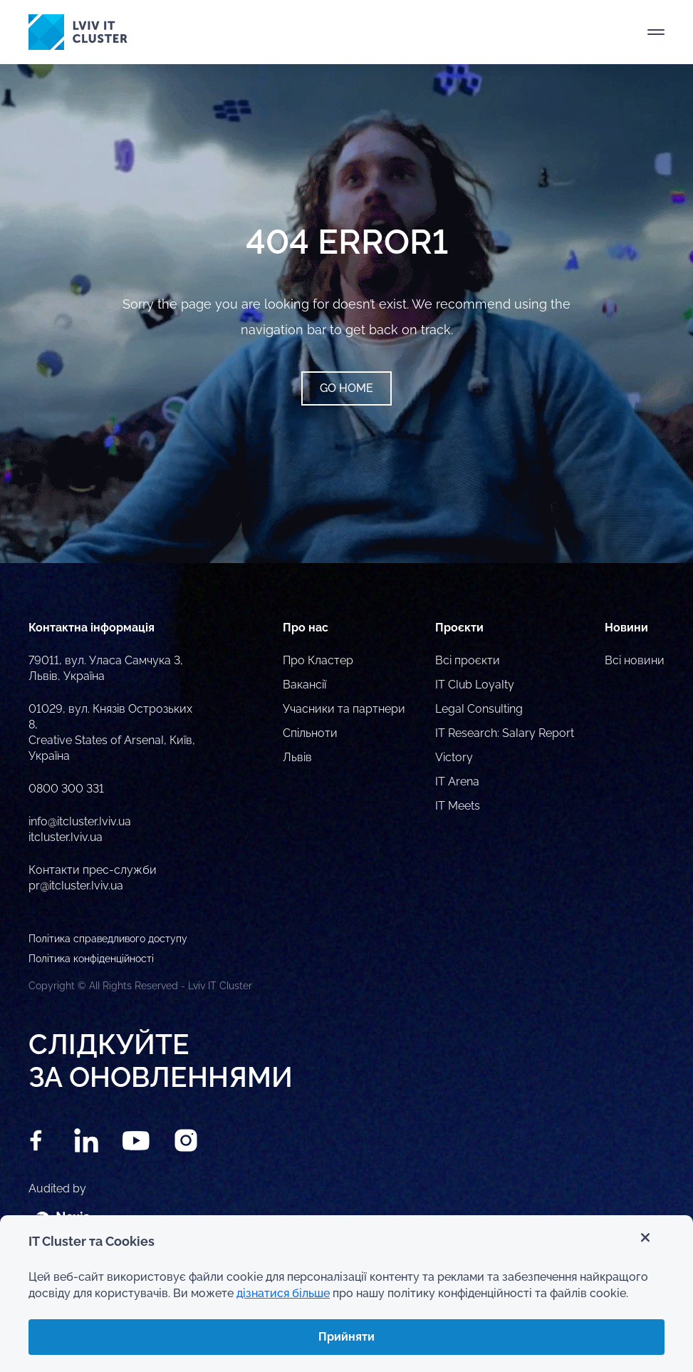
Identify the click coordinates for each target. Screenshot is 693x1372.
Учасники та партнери (344, 709)
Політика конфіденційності (91, 958)
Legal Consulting (479, 709)
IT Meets (457, 806)
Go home (346, 388)
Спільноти (310, 733)
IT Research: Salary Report (504, 733)
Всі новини (635, 660)
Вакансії (304, 684)
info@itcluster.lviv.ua (79, 821)
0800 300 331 (66, 788)
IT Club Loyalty (474, 684)
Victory (454, 757)
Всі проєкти (467, 660)
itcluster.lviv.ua (65, 837)
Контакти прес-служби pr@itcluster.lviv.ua (92, 877)
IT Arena (457, 781)
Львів (297, 757)
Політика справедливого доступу (107, 938)
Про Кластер (318, 660)
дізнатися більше (283, 1293)
